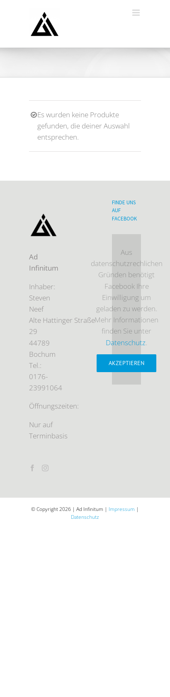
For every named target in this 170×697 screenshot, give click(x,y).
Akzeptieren (126, 363)
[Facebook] (32, 468)
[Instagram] (45, 468)
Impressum (122, 509)
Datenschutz (126, 342)
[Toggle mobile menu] (136, 12)
